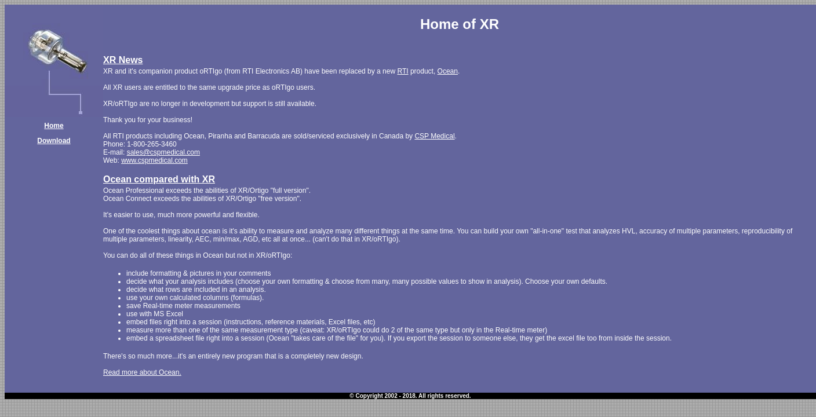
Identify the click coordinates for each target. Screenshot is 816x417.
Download (53, 141)
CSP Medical (434, 136)
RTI (402, 71)
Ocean (448, 71)
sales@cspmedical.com (163, 152)
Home (53, 126)
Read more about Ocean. (142, 372)
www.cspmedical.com (154, 160)
